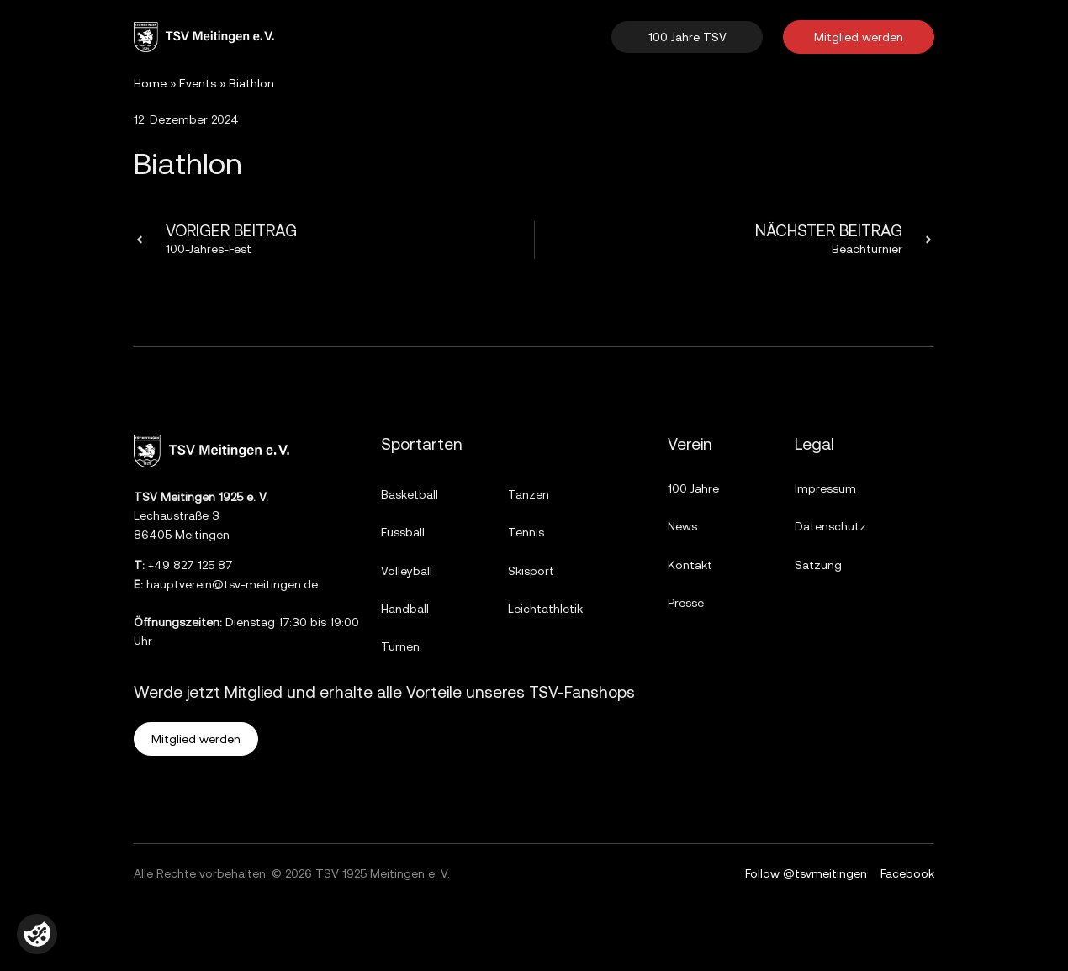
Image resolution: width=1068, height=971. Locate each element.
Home (150, 83)
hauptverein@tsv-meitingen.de (232, 584)
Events (197, 83)
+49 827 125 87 (190, 565)
